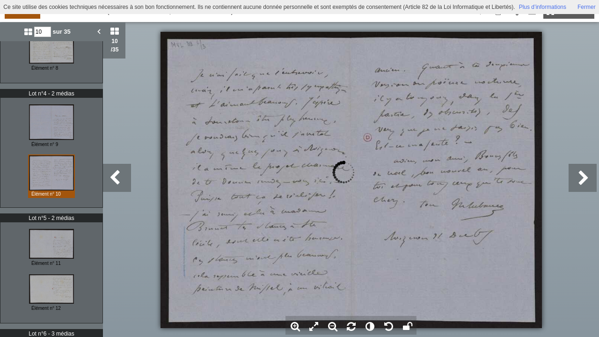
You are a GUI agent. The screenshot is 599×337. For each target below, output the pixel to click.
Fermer (586, 7)
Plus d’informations (542, 7)
